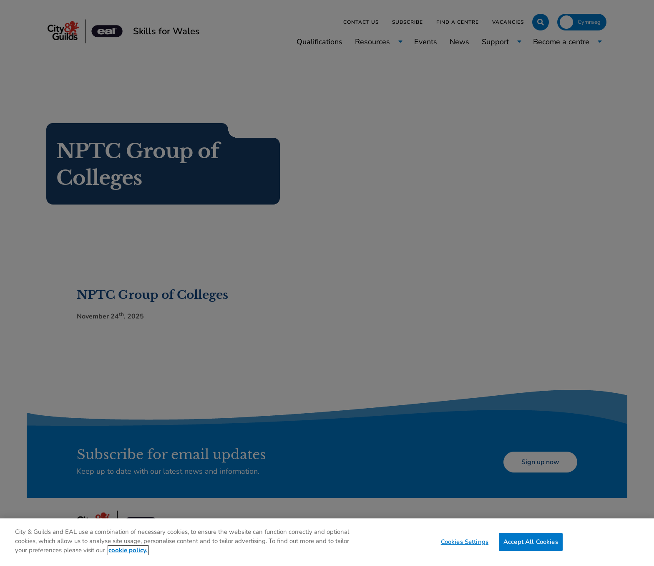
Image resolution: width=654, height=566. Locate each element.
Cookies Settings (464, 541)
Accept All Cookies (530, 541)
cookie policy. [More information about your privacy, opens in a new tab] (128, 550)
